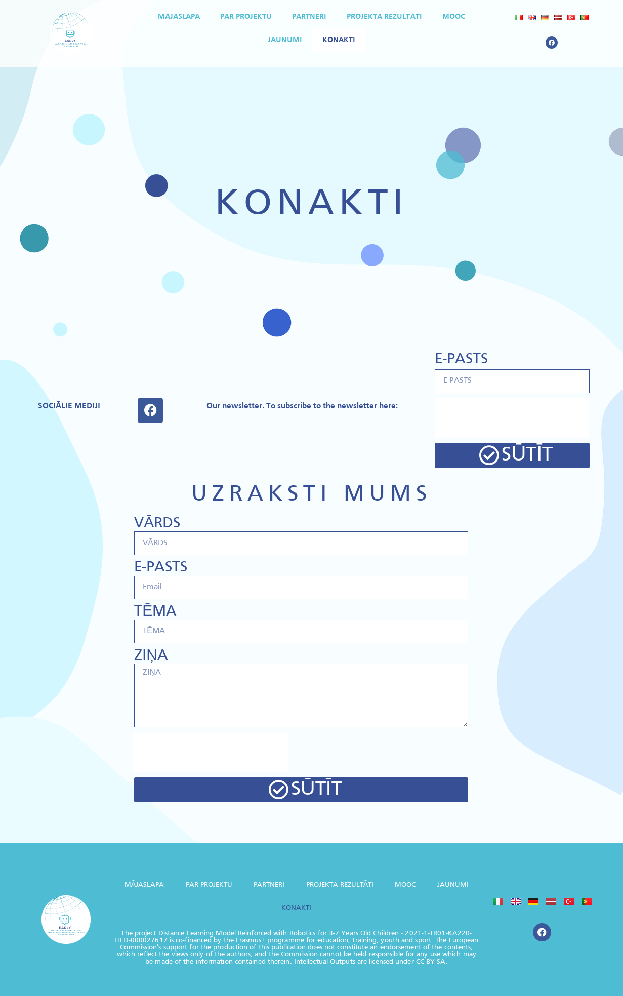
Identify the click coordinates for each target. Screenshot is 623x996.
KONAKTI (338, 40)
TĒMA (155, 611)
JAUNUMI (285, 40)
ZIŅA (151, 655)
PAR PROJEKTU (246, 16)
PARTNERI (309, 16)
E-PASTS (461, 359)
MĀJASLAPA (179, 16)
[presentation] (512, 418)
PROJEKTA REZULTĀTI (384, 16)
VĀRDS (157, 523)
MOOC (453, 16)
